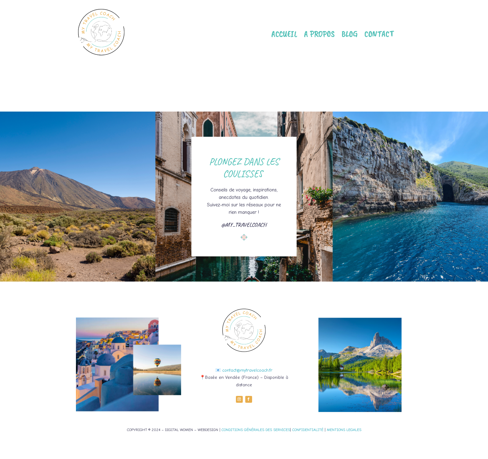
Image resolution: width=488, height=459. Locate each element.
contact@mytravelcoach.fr (247, 370)
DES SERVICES (277, 430)
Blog (349, 33)
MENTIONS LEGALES (344, 430)
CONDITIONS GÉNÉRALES (243, 430)
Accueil (284, 33)
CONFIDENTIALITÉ (307, 430)
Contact (379, 33)
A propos (319, 33)
